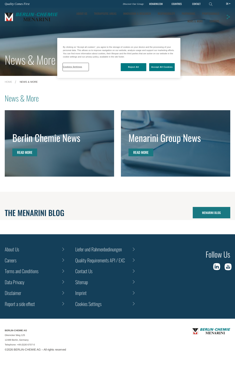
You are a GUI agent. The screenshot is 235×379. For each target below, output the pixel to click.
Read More (24, 152)
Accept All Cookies (162, 67)
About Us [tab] (81, 13)
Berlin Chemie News (46, 138)
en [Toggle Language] (227, 4)
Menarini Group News (164, 138)
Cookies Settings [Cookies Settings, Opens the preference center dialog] (72, 67)
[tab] (137, 13)
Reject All (133, 67)
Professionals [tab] (210, 13)
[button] (228, 17)
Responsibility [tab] (166, 13)
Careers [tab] (214, 21)
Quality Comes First (17, 4)
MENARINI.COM (156, 4)
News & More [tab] (195, 21)
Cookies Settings (88, 303)
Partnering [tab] (188, 13)
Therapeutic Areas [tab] (105, 13)
